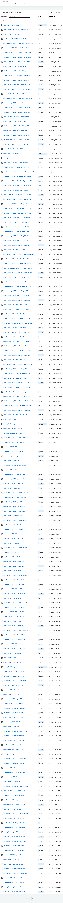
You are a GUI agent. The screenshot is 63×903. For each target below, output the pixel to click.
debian (8, 4)
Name (5, 16)
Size (39, 16)
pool (14, 4)
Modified (53, 16)
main (19, 4)
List (53, 12)
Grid (58, 12)
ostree (27, 4)
